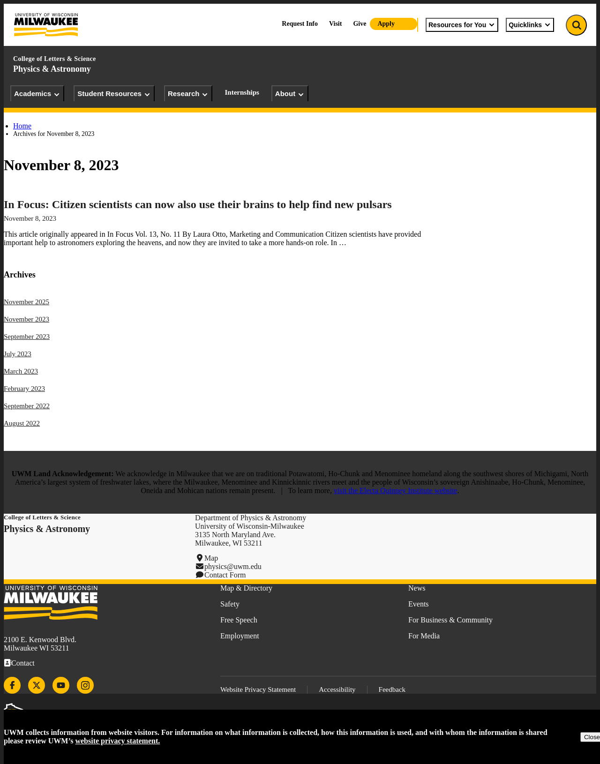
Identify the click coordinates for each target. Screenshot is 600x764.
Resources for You (461, 25)
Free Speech (238, 620)
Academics (37, 94)
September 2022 (27, 406)
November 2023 (26, 319)
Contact (23, 663)
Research (188, 94)
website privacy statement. (117, 741)
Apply (386, 23)
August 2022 (22, 423)
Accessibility (337, 689)
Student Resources (114, 94)
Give (359, 23)
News (416, 588)
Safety (230, 604)
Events (418, 604)
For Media (424, 636)
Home (22, 126)
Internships (242, 92)
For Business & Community (450, 620)
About (290, 94)
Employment (239, 636)
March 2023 (21, 371)
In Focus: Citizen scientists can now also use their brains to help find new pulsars (198, 204)
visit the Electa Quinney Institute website (396, 490)
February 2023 (24, 388)
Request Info (300, 23)
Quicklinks (530, 25)
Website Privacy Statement (258, 689)
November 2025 (26, 302)
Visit (335, 23)
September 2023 (27, 336)
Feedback (392, 689)
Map (211, 558)
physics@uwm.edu (233, 566)
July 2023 (17, 354)
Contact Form (225, 575)
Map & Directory (246, 588)
